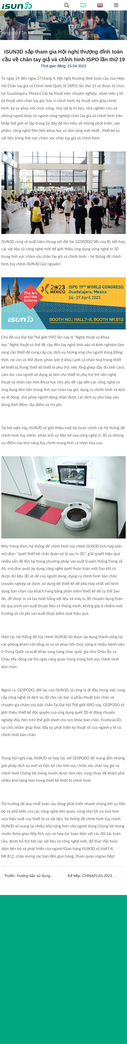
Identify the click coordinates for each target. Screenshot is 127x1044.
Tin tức (27, 32)
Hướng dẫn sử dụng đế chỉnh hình (45, 876)
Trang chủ (9, 32)
